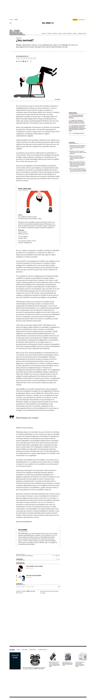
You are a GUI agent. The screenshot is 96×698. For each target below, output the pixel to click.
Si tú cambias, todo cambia (34, 566)
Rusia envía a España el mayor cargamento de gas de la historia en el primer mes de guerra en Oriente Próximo (77, 157)
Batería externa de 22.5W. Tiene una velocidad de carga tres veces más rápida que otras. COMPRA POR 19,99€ (54, 664)
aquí (44, 592)
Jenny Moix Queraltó (22, 56)
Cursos (18, 649)
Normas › (58, 559)
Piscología (18, 38)
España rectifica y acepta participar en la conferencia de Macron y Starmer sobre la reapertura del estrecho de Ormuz (78, 147)
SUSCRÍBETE (75, 19)
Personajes (55, 33)
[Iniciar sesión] (82, 20)
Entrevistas (49, 33)
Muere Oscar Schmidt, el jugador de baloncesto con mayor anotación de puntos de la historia (77, 122)
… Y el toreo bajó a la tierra (78, 133)
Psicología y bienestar (67, 33)
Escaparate (12, 649)
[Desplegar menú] (11, 23)
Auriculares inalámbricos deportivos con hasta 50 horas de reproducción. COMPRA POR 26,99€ (34, 668)
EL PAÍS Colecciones (42, 649)
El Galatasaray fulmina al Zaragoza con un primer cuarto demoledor (76, 116)
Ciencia (32, 586)
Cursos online (25, 649)
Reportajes (44, 33)
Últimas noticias (73, 112)
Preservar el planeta (82, 33)
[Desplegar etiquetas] (59, 586)
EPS (16, 32)
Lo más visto (72, 142)
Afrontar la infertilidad (33, 575)
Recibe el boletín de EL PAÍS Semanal (25, 555)
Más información (19, 592)
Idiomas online (33, 649)
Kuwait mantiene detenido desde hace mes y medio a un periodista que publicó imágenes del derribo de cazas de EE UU (78, 170)
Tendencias (75, 33)
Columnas (60, 33)
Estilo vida (28, 586)
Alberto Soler (29, 577)
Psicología (18, 586)
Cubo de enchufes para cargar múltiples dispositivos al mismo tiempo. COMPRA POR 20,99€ (80, 664)
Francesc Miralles (29, 568)
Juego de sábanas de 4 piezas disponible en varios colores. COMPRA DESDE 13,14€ (67, 664)
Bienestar (23, 586)
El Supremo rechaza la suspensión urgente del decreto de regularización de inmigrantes (78, 152)
